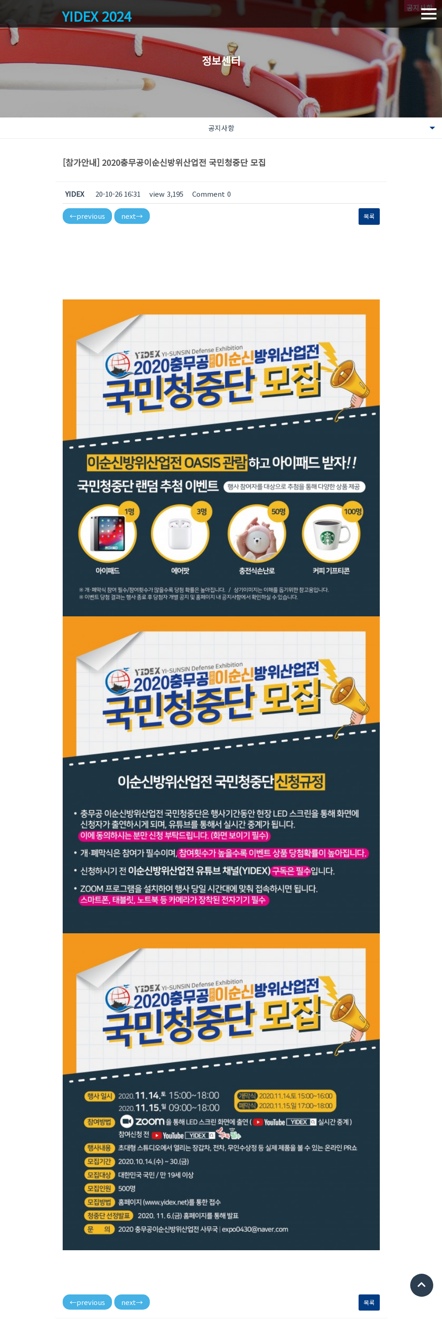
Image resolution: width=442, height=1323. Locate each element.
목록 (369, 216)
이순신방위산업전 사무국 (87, 1273)
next (132, 216)
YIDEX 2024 (98, 16)
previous (87, 216)
